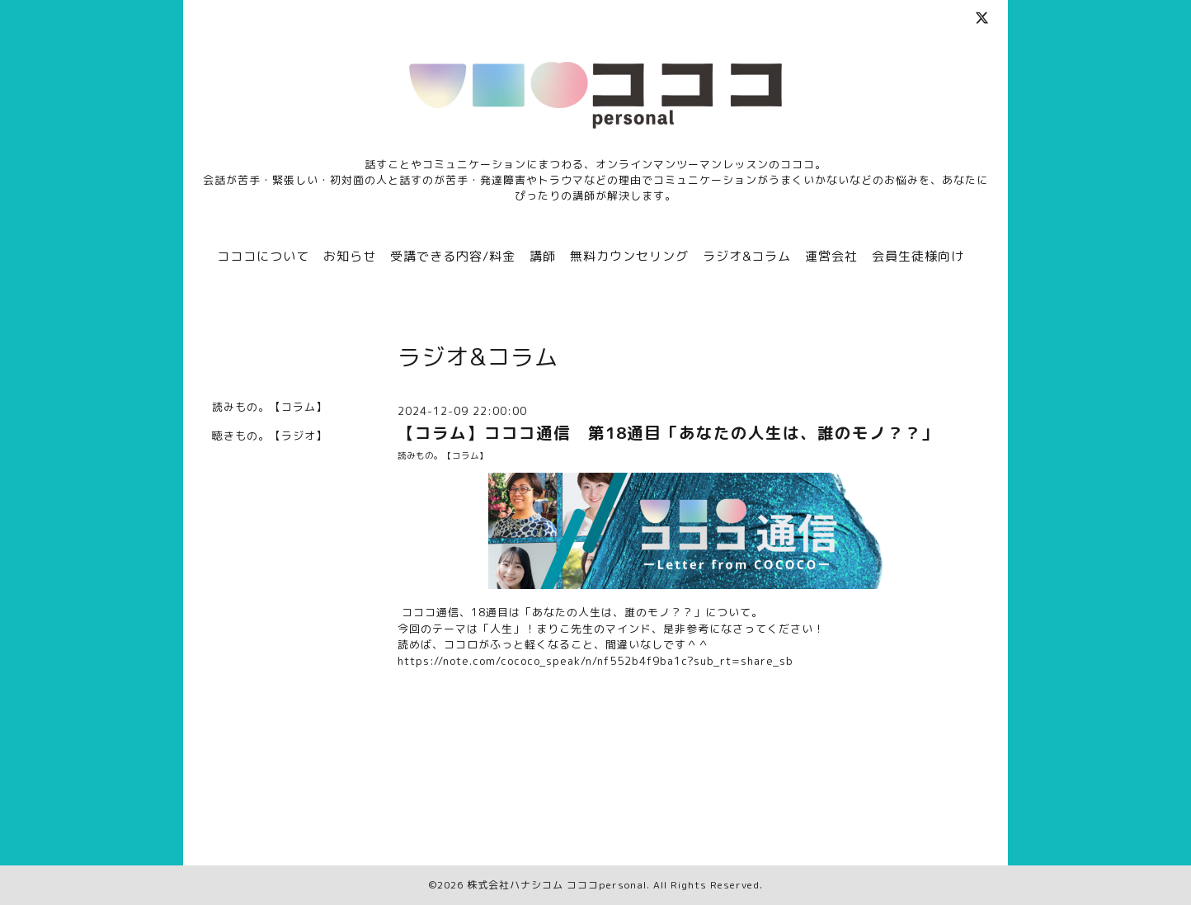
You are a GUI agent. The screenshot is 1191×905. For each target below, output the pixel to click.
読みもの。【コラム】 (443, 455)
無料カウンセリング (629, 256)
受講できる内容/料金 (452, 256)
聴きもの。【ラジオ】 (269, 435)
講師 (543, 256)
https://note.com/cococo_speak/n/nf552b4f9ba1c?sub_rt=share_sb (595, 660)
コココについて (263, 256)
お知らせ (349, 256)
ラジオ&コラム (747, 256)
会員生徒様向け (918, 256)
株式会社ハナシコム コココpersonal (557, 885)
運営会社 (831, 256)
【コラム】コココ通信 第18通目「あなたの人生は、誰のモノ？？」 (668, 433)
